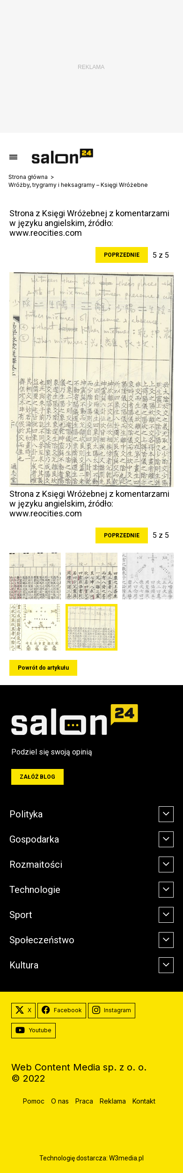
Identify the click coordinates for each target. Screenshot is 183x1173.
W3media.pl (126, 1158)
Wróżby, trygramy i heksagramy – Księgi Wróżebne (78, 185)
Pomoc (33, 1101)
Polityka (26, 814)
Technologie (34, 889)
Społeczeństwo (41, 940)
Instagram (111, 1010)
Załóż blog (37, 777)
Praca (84, 1101)
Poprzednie (121, 255)
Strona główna (28, 177)
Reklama (113, 1101)
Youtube (33, 1030)
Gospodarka (34, 839)
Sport (20, 914)
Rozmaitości (35, 864)
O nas (60, 1101)
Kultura (23, 965)
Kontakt (143, 1101)
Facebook (62, 1010)
